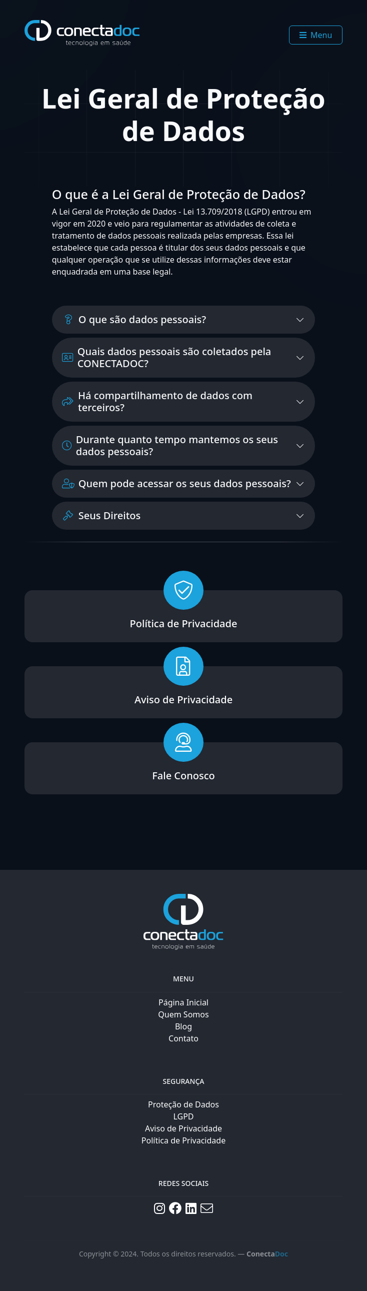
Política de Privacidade (184, 1140)
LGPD (183, 1116)
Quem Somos (183, 1014)
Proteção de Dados (183, 1104)
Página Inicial (183, 1002)
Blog (183, 1026)
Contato (183, 1038)
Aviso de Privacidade (183, 1128)
